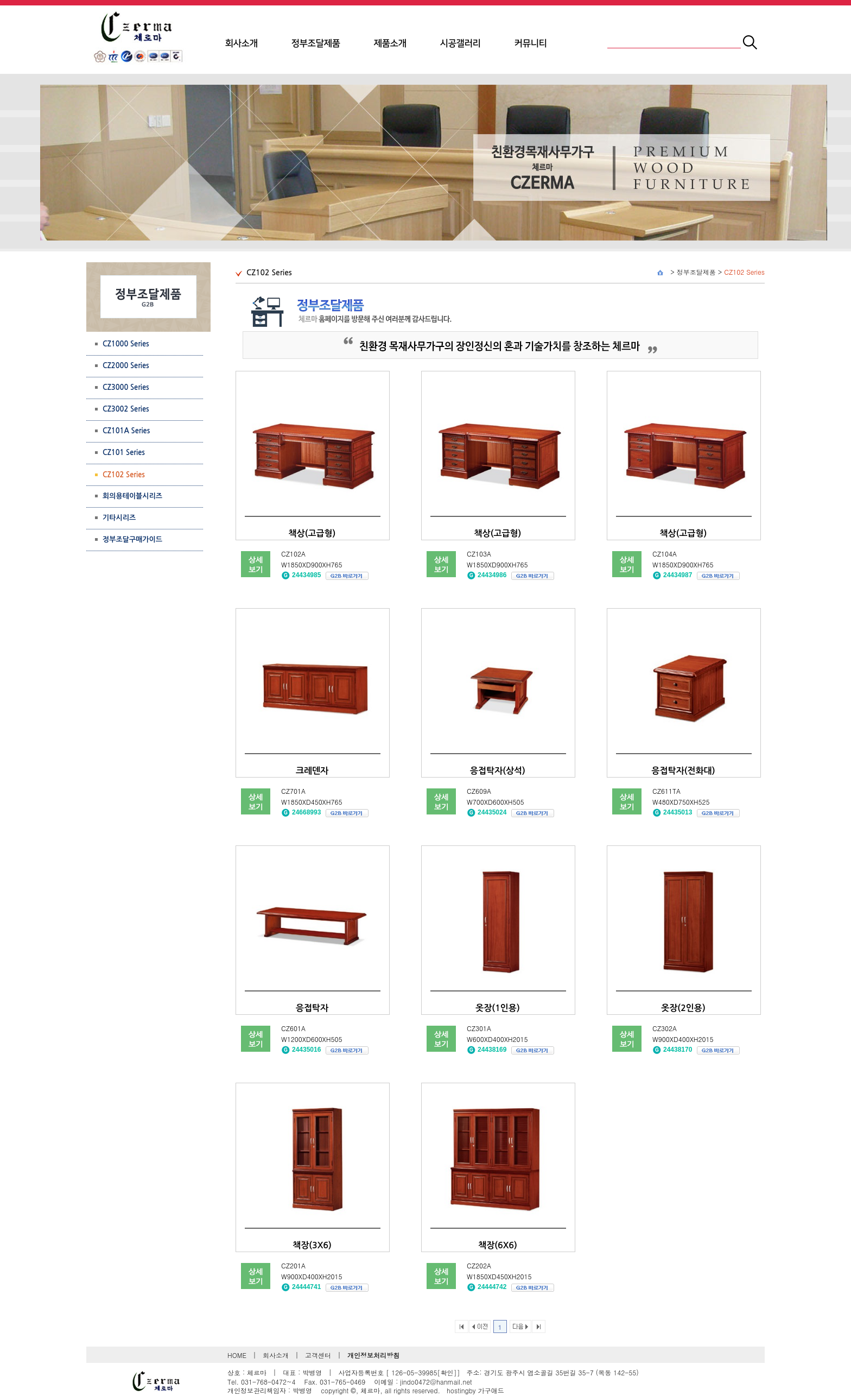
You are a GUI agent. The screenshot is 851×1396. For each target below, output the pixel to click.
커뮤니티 (531, 43)
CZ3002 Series (126, 409)
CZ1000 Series (126, 344)
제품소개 (390, 43)
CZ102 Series (744, 271)
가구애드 (491, 1390)
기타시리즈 (119, 517)
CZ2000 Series (126, 365)
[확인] (446, 1372)
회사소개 (241, 43)
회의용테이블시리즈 (132, 496)
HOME (236, 1355)
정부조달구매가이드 (132, 539)
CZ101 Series (124, 452)
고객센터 (318, 1355)
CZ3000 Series (126, 387)
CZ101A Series (126, 430)
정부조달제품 (315, 43)
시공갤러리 (460, 43)
